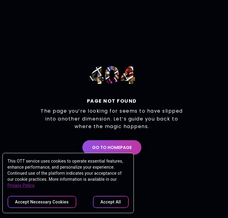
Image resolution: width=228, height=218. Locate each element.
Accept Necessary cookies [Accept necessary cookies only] (42, 202)
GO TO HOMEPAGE (112, 147)
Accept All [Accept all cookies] (111, 202)
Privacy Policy (21, 185)
